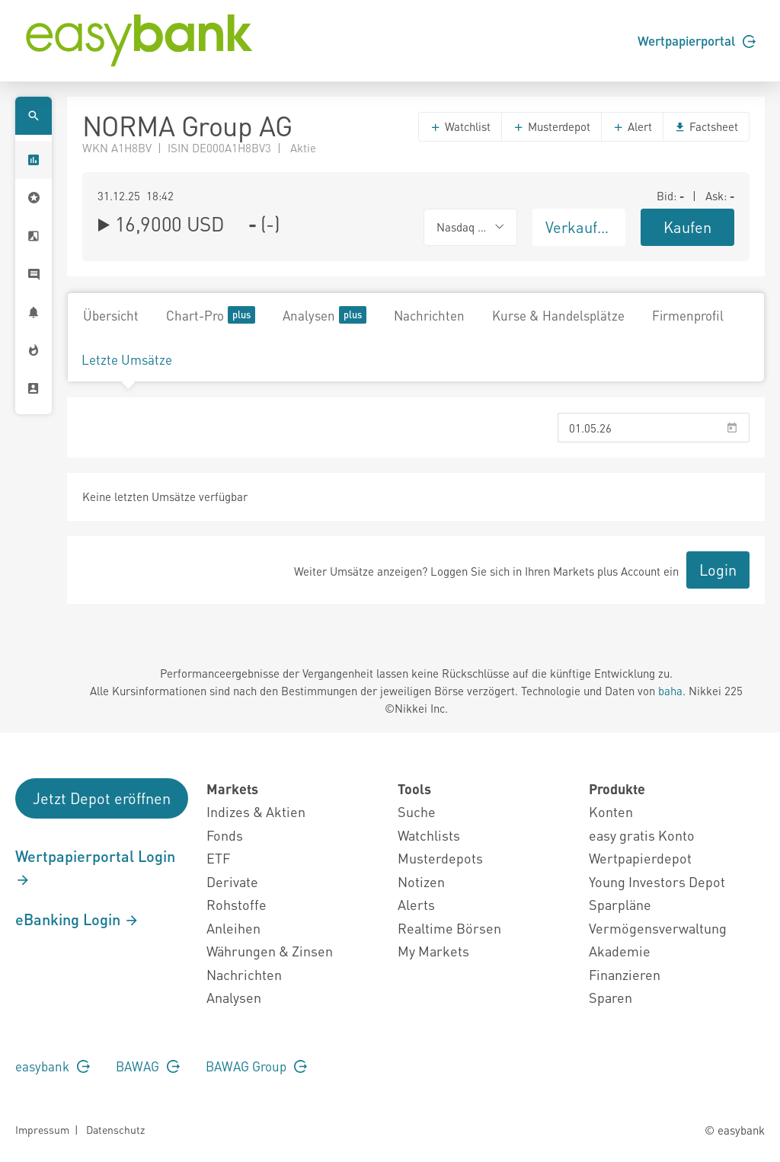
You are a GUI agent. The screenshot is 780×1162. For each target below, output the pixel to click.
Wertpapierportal (697, 40)
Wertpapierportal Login (95, 867)
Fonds (224, 835)
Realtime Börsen (449, 928)
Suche (417, 811)
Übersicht (111, 315)
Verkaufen (579, 227)
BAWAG (148, 1066)
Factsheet (706, 126)
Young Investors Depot (657, 881)
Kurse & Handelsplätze (558, 315)
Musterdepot (551, 126)
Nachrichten (429, 315)
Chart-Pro (210, 315)
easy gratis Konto (642, 835)
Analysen (324, 315)
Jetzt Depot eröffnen (102, 798)
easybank (52, 1066)
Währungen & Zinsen (269, 950)
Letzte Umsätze (127, 359)
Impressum (42, 1129)
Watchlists (429, 835)
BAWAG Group (256, 1066)
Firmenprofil (688, 315)
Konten (611, 811)
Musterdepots (440, 858)
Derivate (232, 881)
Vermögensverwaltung (658, 928)
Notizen (421, 881)
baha (670, 690)
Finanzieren (624, 974)
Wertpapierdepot (640, 858)
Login (718, 569)
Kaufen (687, 227)
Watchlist (460, 126)
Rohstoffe (236, 904)
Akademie (620, 950)
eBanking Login (77, 919)
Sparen (610, 997)
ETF (218, 858)
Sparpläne (620, 904)
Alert (632, 126)
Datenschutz (115, 1129)
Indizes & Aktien (255, 811)
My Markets (433, 950)
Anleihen (233, 928)
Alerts (416, 904)
